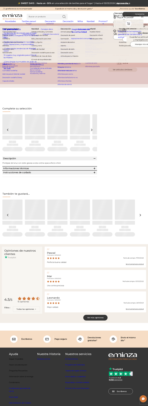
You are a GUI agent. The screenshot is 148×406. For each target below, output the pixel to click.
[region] (74, 31)
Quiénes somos (43, 374)
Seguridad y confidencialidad (77, 397)
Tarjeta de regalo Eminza (75, 386)
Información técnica (109, 52)
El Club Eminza (71, 374)
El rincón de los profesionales (77, 403)
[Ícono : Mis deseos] (143, 41)
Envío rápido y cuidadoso (75, 391)
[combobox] (26, 324)
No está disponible (122, 57)
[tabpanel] (56, 23)
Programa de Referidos (75, 380)
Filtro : (7, 322)
